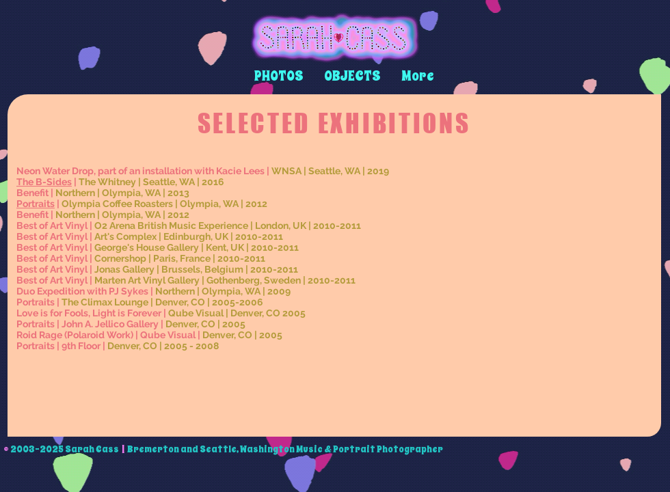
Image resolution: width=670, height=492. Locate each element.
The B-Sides (44, 181)
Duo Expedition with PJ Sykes (82, 291)
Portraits (35, 203)
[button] (279, 76)
